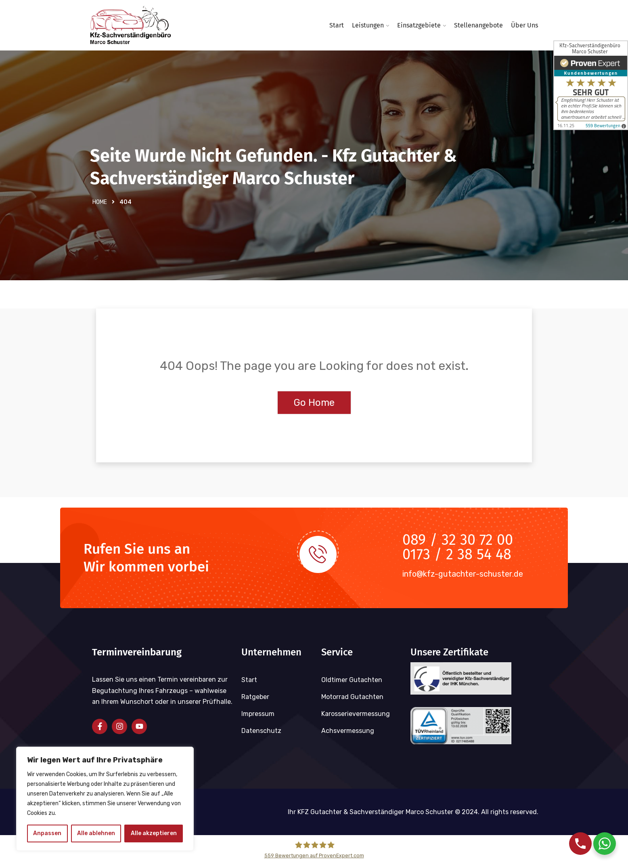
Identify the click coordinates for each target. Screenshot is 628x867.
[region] (105, 799)
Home (99, 205)
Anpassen (47, 833)
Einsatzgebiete (419, 25)
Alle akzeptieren (154, 833)
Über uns (524, 25)
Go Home (314, 405)
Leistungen (368, 25)
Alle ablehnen (96, 833)
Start (336, 25)
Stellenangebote (478, 25)
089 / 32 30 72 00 (457, 543)
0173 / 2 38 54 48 (456, 557)
